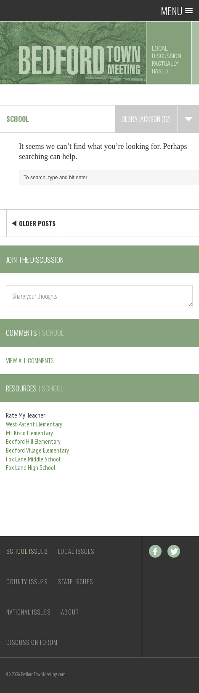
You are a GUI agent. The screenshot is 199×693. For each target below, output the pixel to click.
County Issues (27, 581)
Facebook (155, 551)
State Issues (75, 581)
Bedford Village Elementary (37, 450)
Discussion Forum (32, 642)
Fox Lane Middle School (33, 459)
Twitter (173, 551)
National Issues (28, 611)
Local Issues (76, 551)
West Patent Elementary (34, 424)
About (70, 611)
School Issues (27, 551)
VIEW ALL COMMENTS (29, 360)
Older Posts (37, 223)
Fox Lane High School (30, 468)
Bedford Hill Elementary (33, 441)
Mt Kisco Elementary (29, 433)
